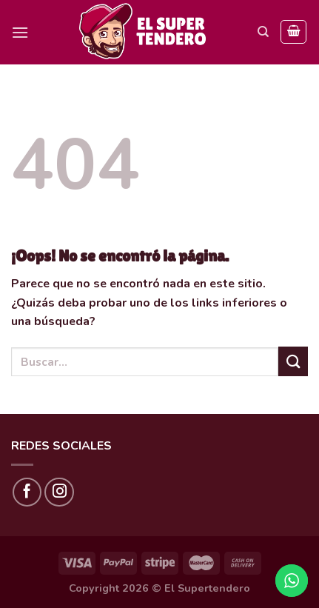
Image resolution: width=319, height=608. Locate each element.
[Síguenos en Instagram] (59, 492)
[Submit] (293, 361)
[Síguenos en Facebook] (27, 492)
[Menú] (20, 32)
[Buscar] (263, 32)
